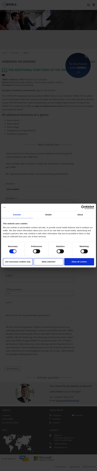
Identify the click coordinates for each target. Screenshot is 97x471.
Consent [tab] (17, 215)
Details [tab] (48, 215)
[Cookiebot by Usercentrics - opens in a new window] (83, 207)
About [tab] (80, 215)
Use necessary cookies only (17, 262)
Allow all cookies (79, 262)
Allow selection (48, 262)
